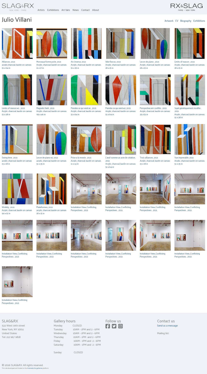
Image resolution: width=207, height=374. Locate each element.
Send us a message (167, 325)
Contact (85, 9)
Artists (41, 9)
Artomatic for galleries (34, 368)
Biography (185, 20)
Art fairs (66, 9)
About (95, 9)
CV (176, 20)
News (76, 9)
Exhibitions (53, 9)
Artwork (169, 20)
